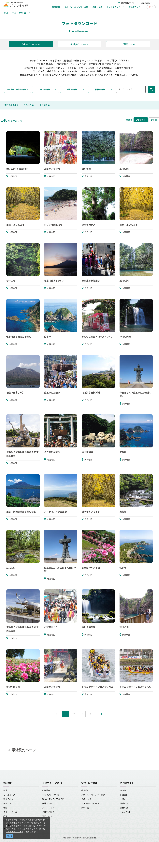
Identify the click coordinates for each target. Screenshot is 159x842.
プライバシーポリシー (52, 794)
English (123, 794)
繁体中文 (124, 803)
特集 (5, 790)
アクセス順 (141, 119)
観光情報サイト (126, 2)
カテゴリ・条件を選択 (16, 89)
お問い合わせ (48, 811)
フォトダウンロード (21, 12)
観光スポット (9, 799)
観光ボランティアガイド (53, 799)
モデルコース (9, 794)
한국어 (123, 799)
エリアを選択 (44, 89)
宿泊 (5, 816)
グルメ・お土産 (10, 811)
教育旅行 (85, 790)
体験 (5, 807)
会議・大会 (86, 799)
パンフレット (48, 807)
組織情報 (46, 790)
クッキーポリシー (14, 831)
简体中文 (124, 807)
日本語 (123, 790)
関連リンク (47, 803)
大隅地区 (28, 105)
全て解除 (44, 105)
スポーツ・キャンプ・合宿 (93, 794)
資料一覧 (85, 807)
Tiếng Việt (125, 811)
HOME (5, 12)
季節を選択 (72, 89)
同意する (9, 836)
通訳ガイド (47, 816)
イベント (7, 803)
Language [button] (147, 3)
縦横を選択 (100, 89)
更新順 (154, 119)
